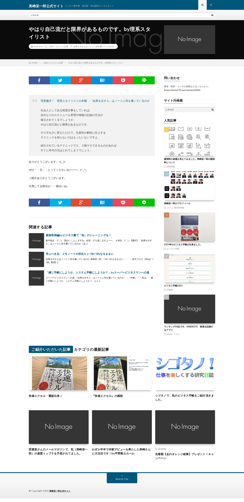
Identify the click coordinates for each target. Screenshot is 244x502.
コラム (170, 209)
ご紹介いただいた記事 (58, 48)
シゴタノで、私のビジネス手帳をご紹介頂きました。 (185, 400)
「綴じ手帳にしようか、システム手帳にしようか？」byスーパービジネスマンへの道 (97, 274)
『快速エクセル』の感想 (109, 397)
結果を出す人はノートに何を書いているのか (93, 48)
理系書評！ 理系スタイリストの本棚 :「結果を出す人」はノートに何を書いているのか (95, 102)
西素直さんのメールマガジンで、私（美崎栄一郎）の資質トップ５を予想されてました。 (58, 456)
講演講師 (162, 452)
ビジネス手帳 (173, 251)
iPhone (169, 336)
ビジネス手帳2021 (173, 287)
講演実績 (171, 168)
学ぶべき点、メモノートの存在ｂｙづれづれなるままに (80, 255)
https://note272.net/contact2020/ (182, 92)
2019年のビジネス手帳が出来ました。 (183, 246)
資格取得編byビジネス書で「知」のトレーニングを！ (78, 237)
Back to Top (122, 482)
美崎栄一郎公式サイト (60, 494)
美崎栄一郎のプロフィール (177, 205)
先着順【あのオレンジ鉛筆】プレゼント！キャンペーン (185, 459)
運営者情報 (179, 209)
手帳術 (170, 292)
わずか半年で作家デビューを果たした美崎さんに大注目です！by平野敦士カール (122, 454)
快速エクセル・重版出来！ (47, 397)
